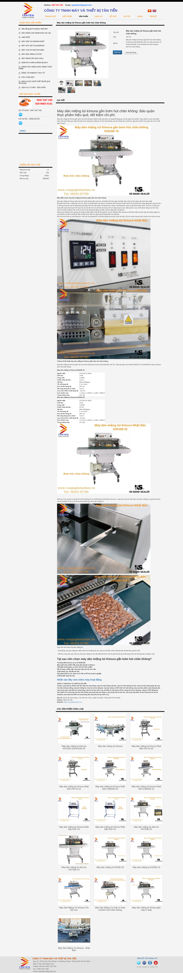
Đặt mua (117, 52)
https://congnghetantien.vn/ (73, 702)
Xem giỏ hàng (131, 52)
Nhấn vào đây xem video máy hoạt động (79, 679)
